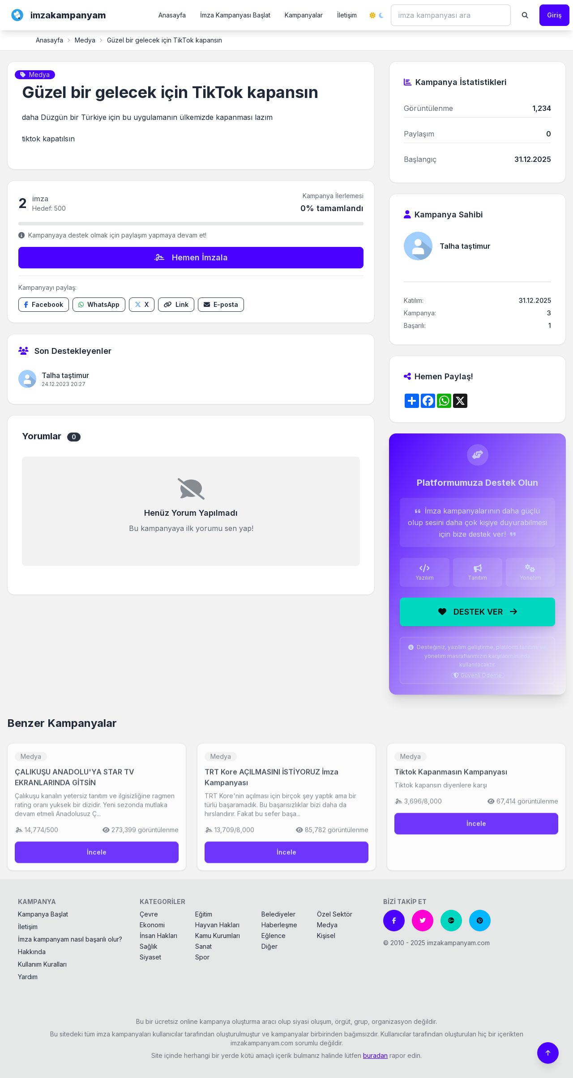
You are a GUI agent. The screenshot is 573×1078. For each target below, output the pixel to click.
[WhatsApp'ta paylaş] (99, 304)
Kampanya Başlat (43, 914)
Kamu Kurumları (217, 935)
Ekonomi (152, 925)
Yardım (28, 976)
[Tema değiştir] (376, 15)
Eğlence (273, 935)
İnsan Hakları (158, 935)
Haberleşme (279, 925)
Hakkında (32, 951)
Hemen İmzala (191, 257)
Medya (85, 40)
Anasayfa (172, 15)
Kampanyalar (304, 15)
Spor (202, 957)
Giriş (554, 15)
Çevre (149, 914)
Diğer (269, 946)
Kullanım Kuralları (42, 964)
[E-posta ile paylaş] (221, 304)
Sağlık (149, 946)
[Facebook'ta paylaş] (43, 304)
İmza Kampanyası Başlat (235, 15)
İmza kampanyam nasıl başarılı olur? (70, 939)
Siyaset (150, 957)
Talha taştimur (65, 375)
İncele (97, 857)
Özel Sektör (334, 914)
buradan (375, 1055)
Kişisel (326, 935)
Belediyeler (278, 914)
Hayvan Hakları (217, 925)
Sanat (203, 946)
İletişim (347, 15)
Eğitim (203, 914)
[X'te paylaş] (141, 304)
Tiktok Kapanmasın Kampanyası (450, 776)
